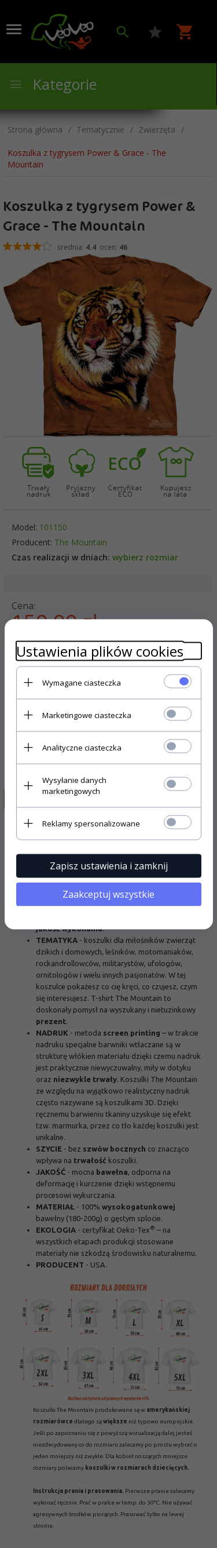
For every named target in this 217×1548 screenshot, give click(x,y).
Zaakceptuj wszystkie (108, 893)
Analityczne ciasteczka (82, 747)
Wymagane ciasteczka (81, 682)
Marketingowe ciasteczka (86, 714)
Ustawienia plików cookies (99, 650)
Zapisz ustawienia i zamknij (109, 865)
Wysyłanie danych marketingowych (74, 785)
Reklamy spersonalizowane (91, 823)
